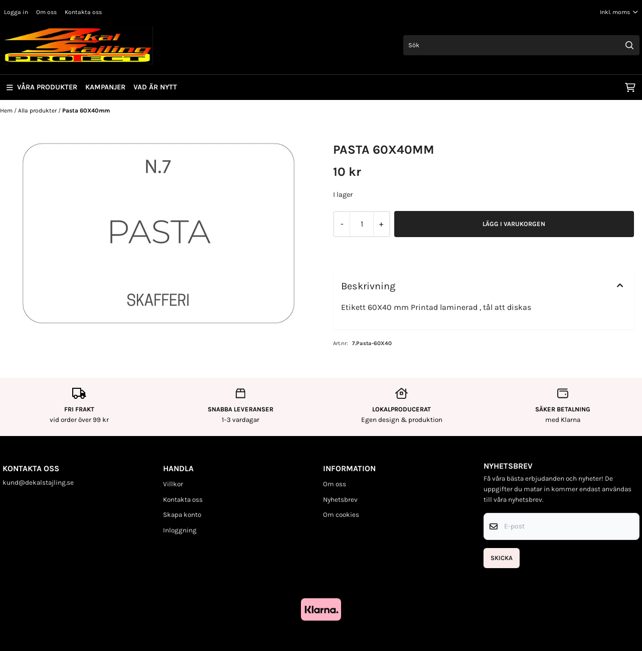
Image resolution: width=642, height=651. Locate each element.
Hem (7, 110)
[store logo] (78, 45)
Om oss (46, 12)
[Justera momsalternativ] (619, 12)
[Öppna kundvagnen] (630, 87)
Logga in (16, 12)
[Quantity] (361, 224)
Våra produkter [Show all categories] (42, 87)
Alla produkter (38, 110)
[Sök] (521, 45)
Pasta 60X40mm (86, 110)
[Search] (629, 45)
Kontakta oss (83, 12)
